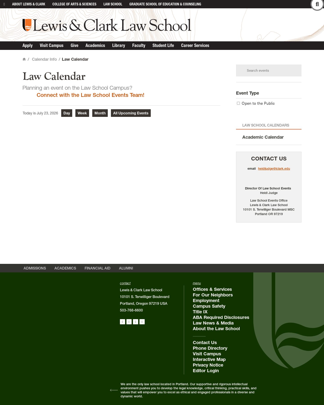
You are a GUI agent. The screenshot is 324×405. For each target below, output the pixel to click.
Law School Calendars (265, 125)
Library (118, 45)
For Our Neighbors (213, 295)
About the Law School (216, 328)
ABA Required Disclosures (221, 317)
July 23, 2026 (47, 113)
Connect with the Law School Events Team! (90, 95)
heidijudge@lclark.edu (274, 169)
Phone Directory (210, 348)
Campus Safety (209, 306)
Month (100, 113)
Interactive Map (209, 359)
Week (82, 113)
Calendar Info (44, 59)
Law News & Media (213, 323)
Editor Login (206, 370)
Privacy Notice (208, 365)
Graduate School (165, 4)
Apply (27, 45)
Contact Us (269, 158)
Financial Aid (97, 268)
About (28, 4)
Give (74, 45)
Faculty (138, 45)
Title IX (200, 311)
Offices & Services (212, 289)
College (74, 4)
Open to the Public (256, 103)
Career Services (195, 45)
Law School (113, 4)
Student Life (163, 45)
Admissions (35, 268)
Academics (95, 45)
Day (66, 113)
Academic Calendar (263, 137)
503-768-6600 (131, 310)
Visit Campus (51, 45)
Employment (206, 300)
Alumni (126, 268)
